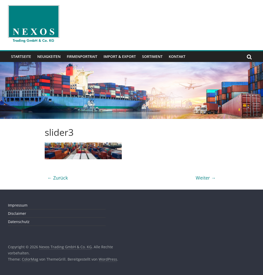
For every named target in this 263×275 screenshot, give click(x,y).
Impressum (17, 205)
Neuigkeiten (49, 56)
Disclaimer (17, 213)
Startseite (21, 56)
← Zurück (57, 178)
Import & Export (120, 56)
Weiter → (206, 178)
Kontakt (177, 56)
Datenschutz (19, 221)
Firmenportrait (82, 56)
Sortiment (152, 56)
